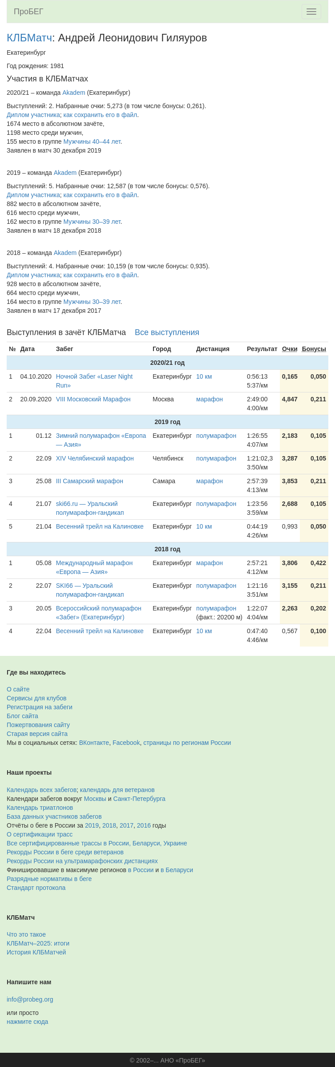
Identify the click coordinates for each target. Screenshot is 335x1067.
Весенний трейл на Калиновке (100, 526)
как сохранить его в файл (100, 114)
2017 (126, 825)
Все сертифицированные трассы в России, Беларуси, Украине (97, 843)
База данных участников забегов (54, 816)
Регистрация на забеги (40, 707)
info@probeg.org (30, 999)
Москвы (95, 798)
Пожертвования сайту (38, 724)
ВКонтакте (94, 742)
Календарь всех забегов (42, 789)
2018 (109, 825)
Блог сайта (22, 715)
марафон (209, 399)
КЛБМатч (29, 38)
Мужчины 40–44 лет (92, 141)
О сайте (18, 689)
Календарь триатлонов (40, 807)
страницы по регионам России (187, 742)
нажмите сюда (27, 1021)
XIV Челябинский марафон (95, 458)
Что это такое (26, 934)
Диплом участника (33, 114)
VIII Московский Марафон (93, 399)
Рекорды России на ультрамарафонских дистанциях (82, 861)
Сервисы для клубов (37, 698)
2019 (92, 825)
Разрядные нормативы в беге (49, 878)
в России (140, 869)
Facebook (126, 742)
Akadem (73, 92)
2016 (144, 825)
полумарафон (216, 435)
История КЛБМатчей (36, 952)
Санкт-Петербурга (139, 798)
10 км (204, 376)
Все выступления (167, 332)
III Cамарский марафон (89, 481)
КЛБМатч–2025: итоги (38, 943)
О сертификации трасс (40, 834)
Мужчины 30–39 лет (92, 221)
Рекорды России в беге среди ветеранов (65, 852)
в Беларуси (177, 869)
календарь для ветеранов (117, 789)
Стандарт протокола (36, 887)
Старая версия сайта (37, 733)
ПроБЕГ (29, 11)
